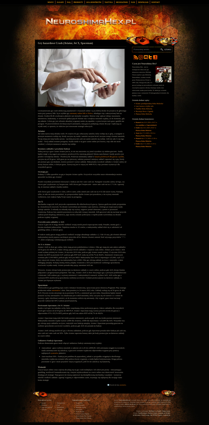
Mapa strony (166, 411)
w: (146, 123)
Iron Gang (79, 409)
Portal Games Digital (82, 414)
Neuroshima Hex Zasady (83, 416)
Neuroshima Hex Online (83, 418)
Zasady (60, 2)
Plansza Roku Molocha (144, 114)
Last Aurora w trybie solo (144, 106)
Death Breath (80, 411)
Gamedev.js (166, 415)
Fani (133, 2)
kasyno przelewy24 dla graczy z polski (109, 157)
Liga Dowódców (93, 2)
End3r (159, 411)
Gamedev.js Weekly (164, 413)
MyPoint (151, 411)
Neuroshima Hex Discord (146, 57)
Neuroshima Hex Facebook (155, 57)
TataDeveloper (142, 413)
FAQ (68, 2)
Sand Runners (80, 405)
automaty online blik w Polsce (81, 113)
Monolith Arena (81, 407)
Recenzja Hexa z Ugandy (144, 111)
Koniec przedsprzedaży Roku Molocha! (149, 104)
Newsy (50, 2)
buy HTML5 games (156, 415)
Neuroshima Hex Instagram (141, 57)
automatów (56, 290)
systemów (54, 353)
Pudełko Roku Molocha (144, 109)
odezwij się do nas (130, 404)
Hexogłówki (122, 2)
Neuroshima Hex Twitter (151, 57)
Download (143, 2)
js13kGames (136, 415)
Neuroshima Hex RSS (136, 57)
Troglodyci (79, 403)
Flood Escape (145, 415)
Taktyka (109, 2)
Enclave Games (152, 413)
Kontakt (155, 2)
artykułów (123, 385)
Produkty (78, 2)
